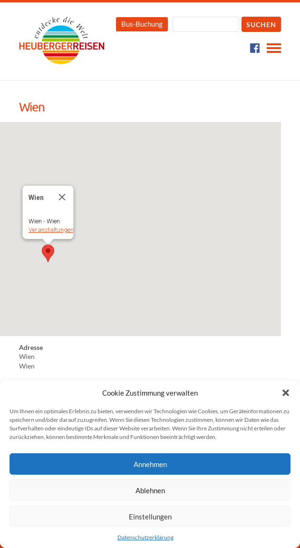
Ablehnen (150, 490)
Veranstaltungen (51, 229)
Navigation (274, 48)
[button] (285, 393)
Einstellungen (150, 516)
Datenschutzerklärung (145, 537)
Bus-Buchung (142, 24)
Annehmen (150, 464)
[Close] (62, 197)
